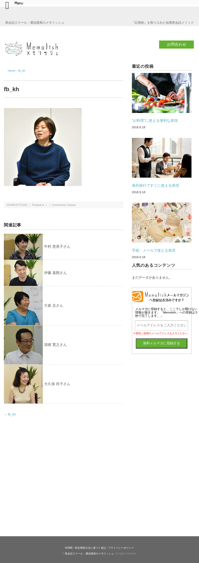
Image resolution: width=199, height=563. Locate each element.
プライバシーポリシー (121, 547)
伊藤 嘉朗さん (55, 273)
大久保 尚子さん (57, 384)
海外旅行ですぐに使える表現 (155, 185)
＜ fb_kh (10, 414)
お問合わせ (176, 44)
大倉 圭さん (53, 305)
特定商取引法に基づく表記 (90, 547)
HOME (69, 547)
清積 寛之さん (55, 345)
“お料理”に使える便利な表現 (155, 120)
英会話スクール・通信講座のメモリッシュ (89, 553)
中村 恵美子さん (57, 246)
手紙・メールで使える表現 (153, 250)
